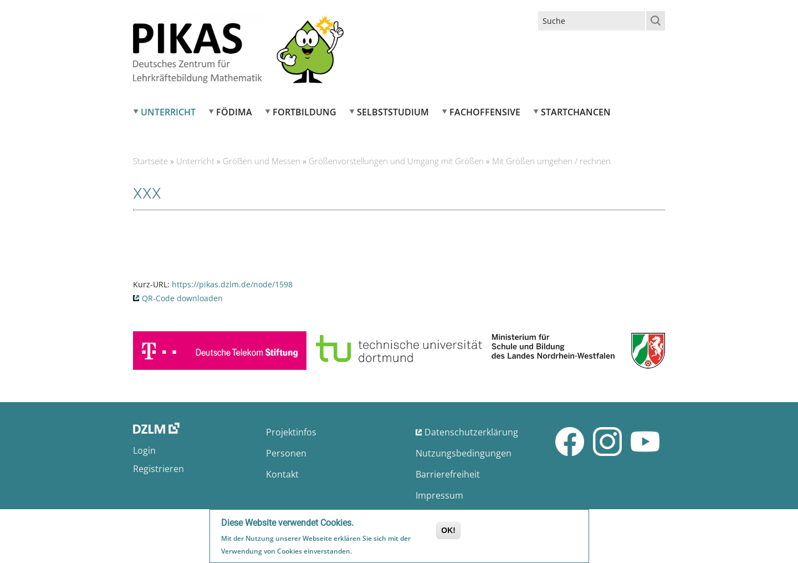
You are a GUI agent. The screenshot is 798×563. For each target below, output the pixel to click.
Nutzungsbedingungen (463, 453)
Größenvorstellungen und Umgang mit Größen (396, 160)
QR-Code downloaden (182, 298)
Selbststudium (393, 112)
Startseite (150, 160)
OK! (448, 530)
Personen (286, 453)
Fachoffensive (484, 112)
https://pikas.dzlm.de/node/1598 (232, 284)
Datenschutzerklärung (471, 432)
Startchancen (576, 112)
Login (144, 450)
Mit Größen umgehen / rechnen (551, 160)
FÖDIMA (234, 112)
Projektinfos (291, 432)
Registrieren (158, 469)
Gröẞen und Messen (261, 160)
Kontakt (282, 474)
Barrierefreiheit (448, 474)
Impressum (439, 495)
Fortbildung (304, 112)
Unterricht (168, 112)
